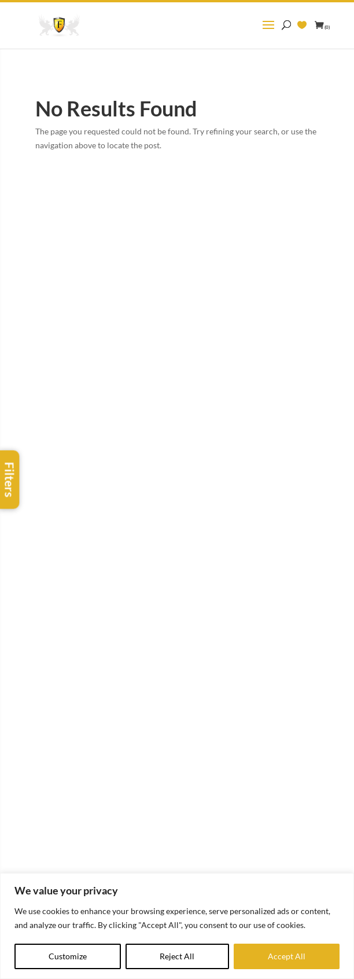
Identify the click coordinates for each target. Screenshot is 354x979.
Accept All (286, 956)
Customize (68, 956)
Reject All (177, 956)
